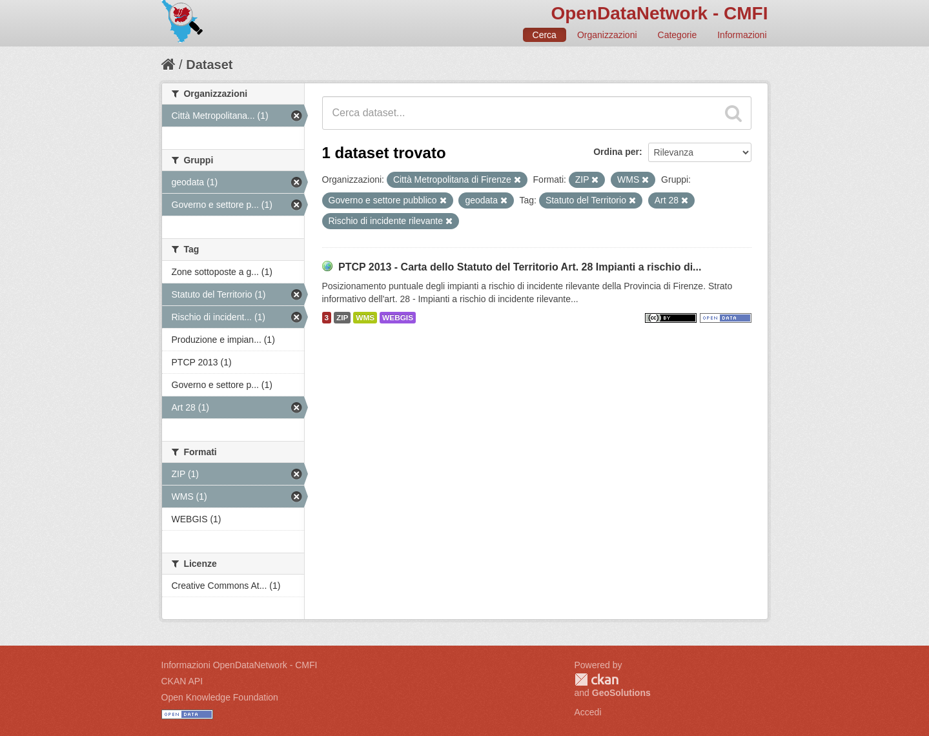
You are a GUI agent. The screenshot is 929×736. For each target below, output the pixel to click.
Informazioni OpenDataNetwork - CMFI (239, 665)
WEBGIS (397, 317)
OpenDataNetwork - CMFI (659, 13)
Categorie (677, 35)
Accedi (588, 712)
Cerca (544, 35)
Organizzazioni (607, 35)
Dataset (209, 64)
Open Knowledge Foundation (219, 697)
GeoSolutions (621, 693)
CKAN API (182, 681)
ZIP (342, 317)
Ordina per (616, 152)
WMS (365, 317)
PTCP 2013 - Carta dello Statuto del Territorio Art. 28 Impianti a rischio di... (520, 266)
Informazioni (741, 35)
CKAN (596, 679)
